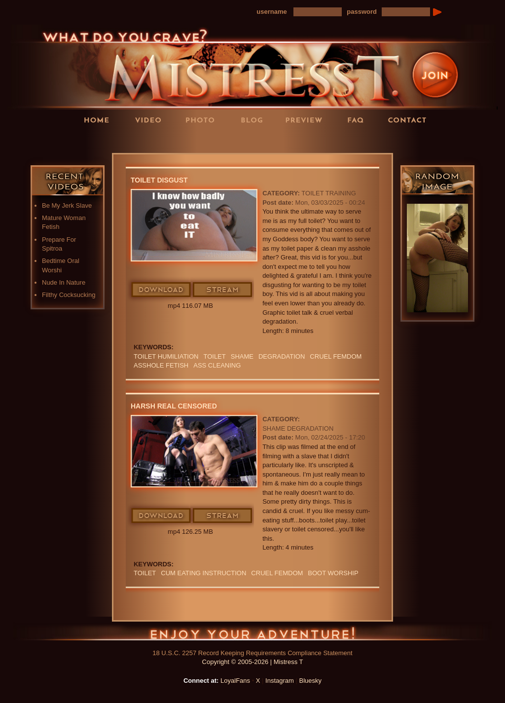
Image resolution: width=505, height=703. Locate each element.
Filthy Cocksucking (68, 294)
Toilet (214, 356)
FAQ (358, 120)
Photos (203, 120)
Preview (306, 120)
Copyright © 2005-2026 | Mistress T (252, 662)
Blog (255, 120)
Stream (222, 290)
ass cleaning (217, 365)
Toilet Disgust (159, 180)
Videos (151, 120)
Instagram (279, 680)
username (271, 11)
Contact (410, 120)
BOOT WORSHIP (333, 573)
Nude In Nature (63, 282)
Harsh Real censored (174, 406)
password (362, 11)
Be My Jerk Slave (67, 205)
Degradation (281, 356)
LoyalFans (152, 140)
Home (99, 120)
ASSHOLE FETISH (161, 365)
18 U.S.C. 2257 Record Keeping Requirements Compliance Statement (252, 653)
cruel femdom (335, 356)
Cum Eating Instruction (203, 573)
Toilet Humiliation (166, 356)
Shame (242, 356)
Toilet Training (328, 193)
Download (161, 290)
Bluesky (310, 680)
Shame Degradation (297, 428)
